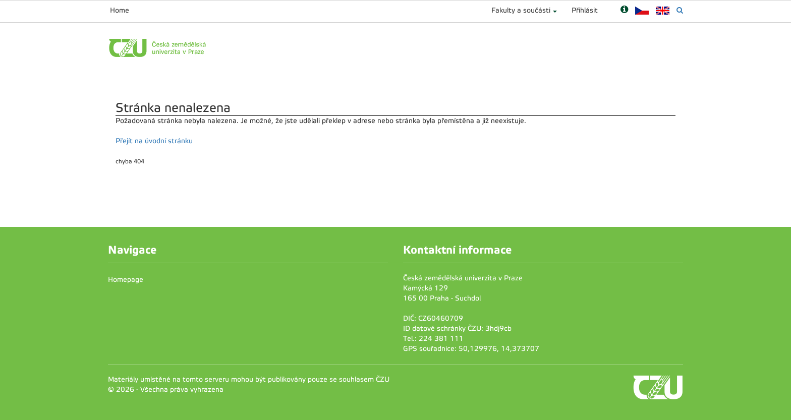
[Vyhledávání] (679, 10)
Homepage (125, 279)
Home (119, 10)
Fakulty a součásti (520, 10)
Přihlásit (585, 10)
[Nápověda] (624, 10)
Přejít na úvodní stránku (154, 141)
